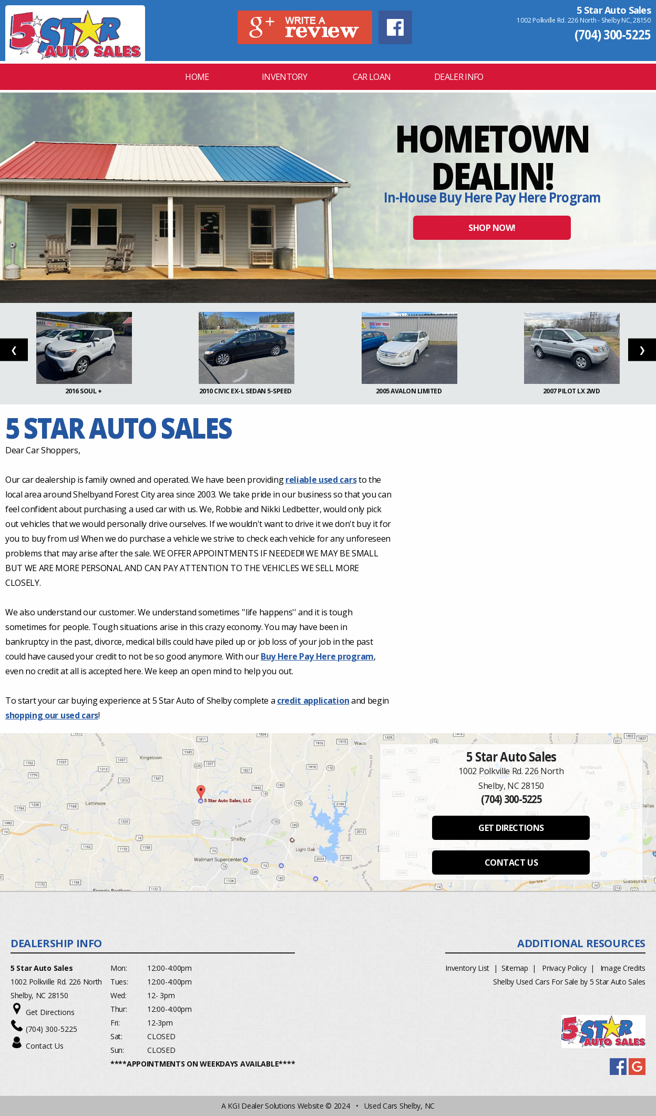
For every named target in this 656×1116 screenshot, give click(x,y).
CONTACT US (511, 862)
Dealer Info (459, 77)
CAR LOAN (372, 77)
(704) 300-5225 (613, 34)
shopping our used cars (51, 715)
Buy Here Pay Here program (317, 656)
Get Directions (50, 1012)
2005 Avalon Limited (409, 391)
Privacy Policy (564, 968)
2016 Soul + (84, 391)
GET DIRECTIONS (511, 828)
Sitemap (514, 968)
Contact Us (45, 1046)
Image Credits (622, 968)
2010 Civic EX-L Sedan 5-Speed (246, 391)
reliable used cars (320, 479)
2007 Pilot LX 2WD (572, 391)
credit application (313, 700)
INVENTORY (284, 77)
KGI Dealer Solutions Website (275, 1106)
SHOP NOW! (492, 228)
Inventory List (467, 968)
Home (197, 77)
